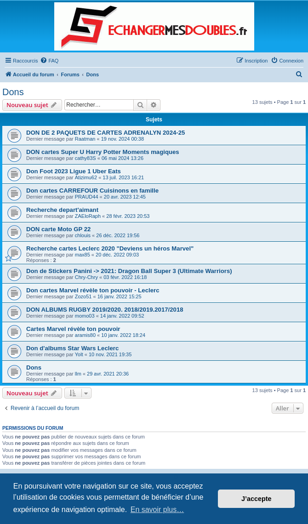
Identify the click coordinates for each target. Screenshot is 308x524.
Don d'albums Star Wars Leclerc (72, 348)
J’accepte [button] (256, 498)
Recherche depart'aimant (62, 209)
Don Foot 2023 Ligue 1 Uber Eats (73, 171)
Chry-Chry (86, 277)
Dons (13, 92)
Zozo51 (83, 296)
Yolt (79, 354)
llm (78, 373)
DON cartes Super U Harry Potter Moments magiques (102, 151)
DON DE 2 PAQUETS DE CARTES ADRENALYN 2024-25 (105, 132)
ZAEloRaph (88, 216)
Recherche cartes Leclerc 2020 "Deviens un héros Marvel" (110, 248)
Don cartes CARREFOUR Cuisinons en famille (92, 190)
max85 (82, 254)
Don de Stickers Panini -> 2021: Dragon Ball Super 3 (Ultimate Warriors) (129, 271)
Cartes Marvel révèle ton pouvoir (73, 328)
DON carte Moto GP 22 (58, 229)
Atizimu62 (86, 177)
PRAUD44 (86, 196)
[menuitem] (49, 60)
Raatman (85, 139)
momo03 (85, 316)
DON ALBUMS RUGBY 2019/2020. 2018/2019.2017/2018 (104, 309)
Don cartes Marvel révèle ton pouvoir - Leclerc (93, 290)
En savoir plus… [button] (157, 509)
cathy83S (85, 158)
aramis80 (85, 335)
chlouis (83, 235)
